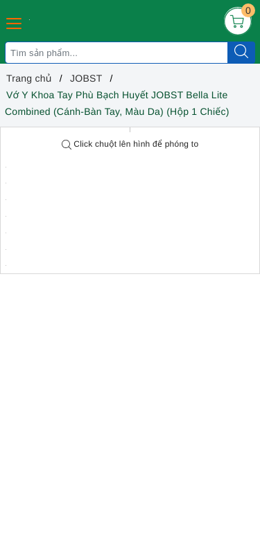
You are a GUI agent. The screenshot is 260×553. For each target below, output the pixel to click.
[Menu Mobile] (14, 22)
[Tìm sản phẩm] (116, 53)
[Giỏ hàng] (238, 21)
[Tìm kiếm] (241, 53)
